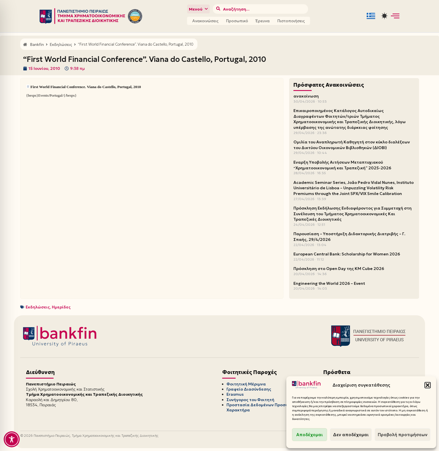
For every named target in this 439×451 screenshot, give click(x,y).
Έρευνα (263, 20)
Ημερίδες (61, 307)
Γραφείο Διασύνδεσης (248, 389)
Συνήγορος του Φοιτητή (250, 399)
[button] (427, 385)
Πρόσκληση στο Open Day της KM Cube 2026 (338, 268)
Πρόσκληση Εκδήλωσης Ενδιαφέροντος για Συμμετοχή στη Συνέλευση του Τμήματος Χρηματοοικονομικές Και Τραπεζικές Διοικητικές (352, 214)
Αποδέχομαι (309, 434)
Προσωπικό (237, 20)
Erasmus (235, 394)
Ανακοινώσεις (205, 20)
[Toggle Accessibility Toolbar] (11, 439)
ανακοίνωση (306, 96)
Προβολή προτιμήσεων (402, 434)
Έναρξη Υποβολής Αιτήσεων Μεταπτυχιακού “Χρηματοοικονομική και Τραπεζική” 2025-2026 (342, 165)
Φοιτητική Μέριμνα (246, 384)
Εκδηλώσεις (38, 307)
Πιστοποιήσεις (291, 20)
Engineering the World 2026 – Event (329, 283)
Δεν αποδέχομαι (351, 434)
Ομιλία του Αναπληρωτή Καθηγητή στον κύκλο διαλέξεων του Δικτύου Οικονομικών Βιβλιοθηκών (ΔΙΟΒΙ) (351, 144)
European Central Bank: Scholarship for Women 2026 (346, 254)
